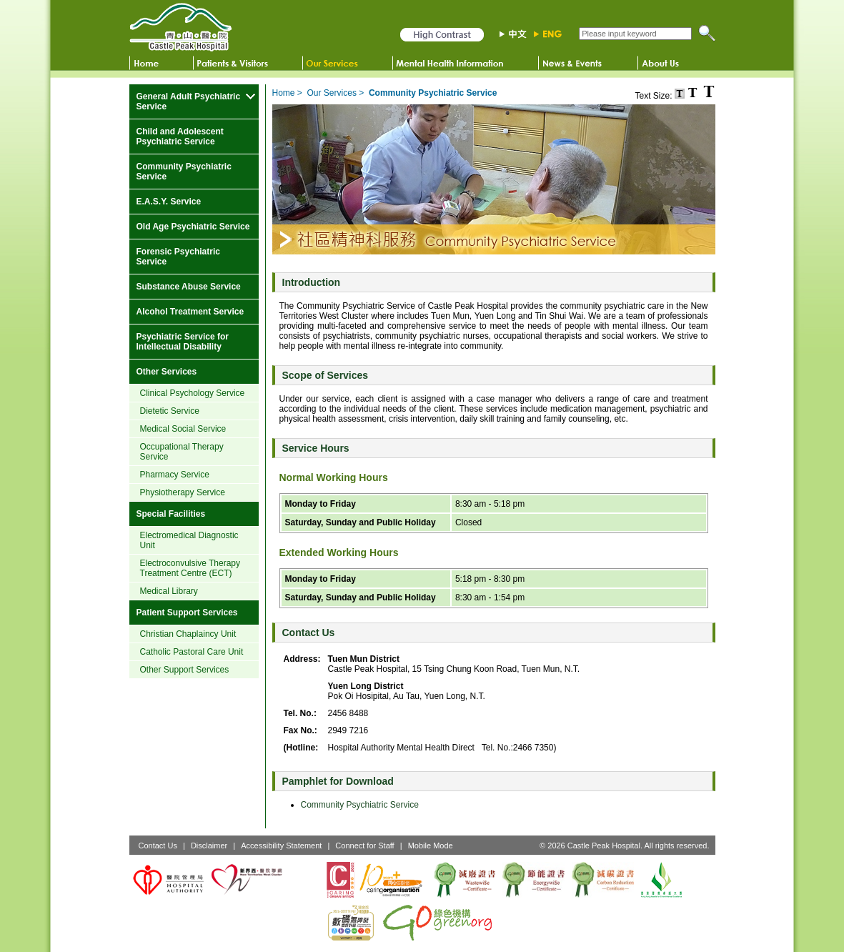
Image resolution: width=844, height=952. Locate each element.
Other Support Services (184, 670)
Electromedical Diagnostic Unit (189, 540)
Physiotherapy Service (182, 492)
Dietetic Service (169, 411)
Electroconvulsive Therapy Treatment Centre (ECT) (190, 568)
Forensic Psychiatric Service (178, 257)
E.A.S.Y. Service (169, 202)
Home (283, 93)
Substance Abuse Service (188, 287)
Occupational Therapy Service (182, 452)
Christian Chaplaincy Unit (188, 634)
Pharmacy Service (174, 475)
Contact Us (158, 845)
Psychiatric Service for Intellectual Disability (182, 342)
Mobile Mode (430, 845)
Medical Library (169, 591)
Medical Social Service (183, 429)
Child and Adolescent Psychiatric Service (180, 137)
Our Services (332, 93)
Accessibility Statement (281, 845)
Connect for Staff (364, 845)
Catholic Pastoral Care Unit (192, 652)
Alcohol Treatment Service (190, 312)
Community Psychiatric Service (184, 172)
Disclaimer (209, 845)
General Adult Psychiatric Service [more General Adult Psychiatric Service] (188, 101)
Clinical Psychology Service (192, 393)
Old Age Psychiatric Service (193, 227)
